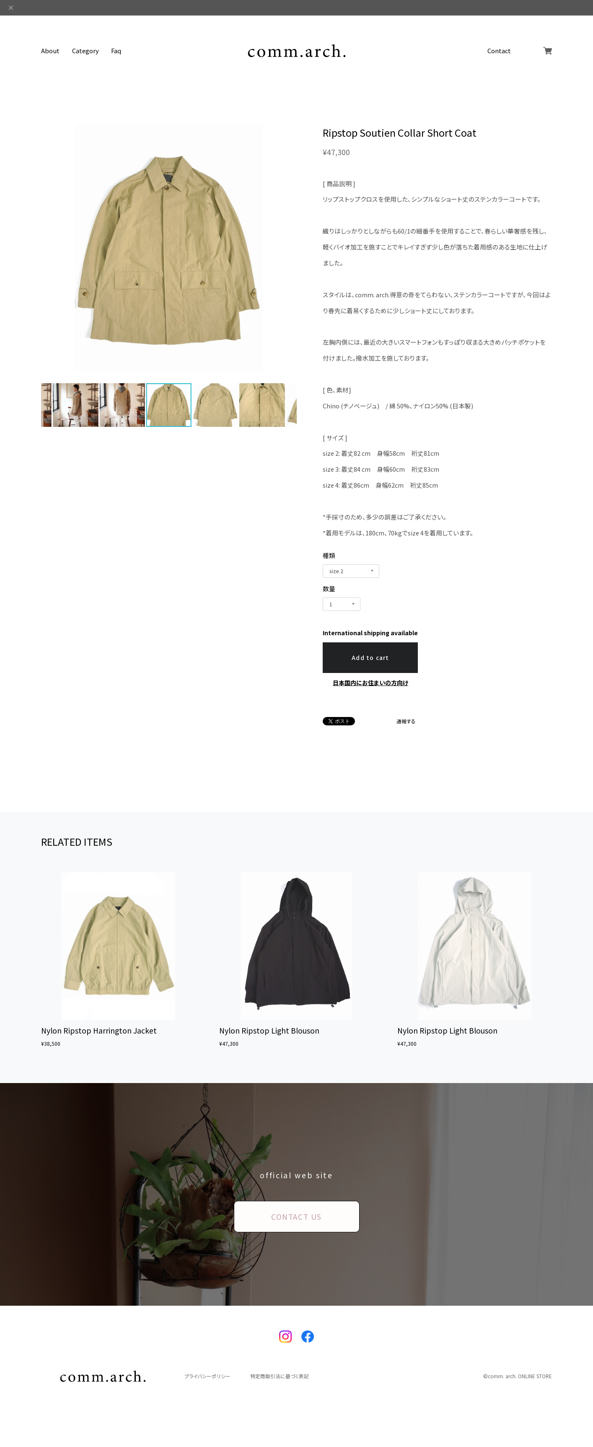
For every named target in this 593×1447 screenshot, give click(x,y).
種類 (329, 555)
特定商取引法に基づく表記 (279, 1376)
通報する (406, 721)
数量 (329, 588)
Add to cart (370, 657)
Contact (499, 51)
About (50, 51)
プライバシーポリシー (207, 1376)
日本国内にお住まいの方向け (370, 683)
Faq (116, 51)
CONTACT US (296, 1216)
